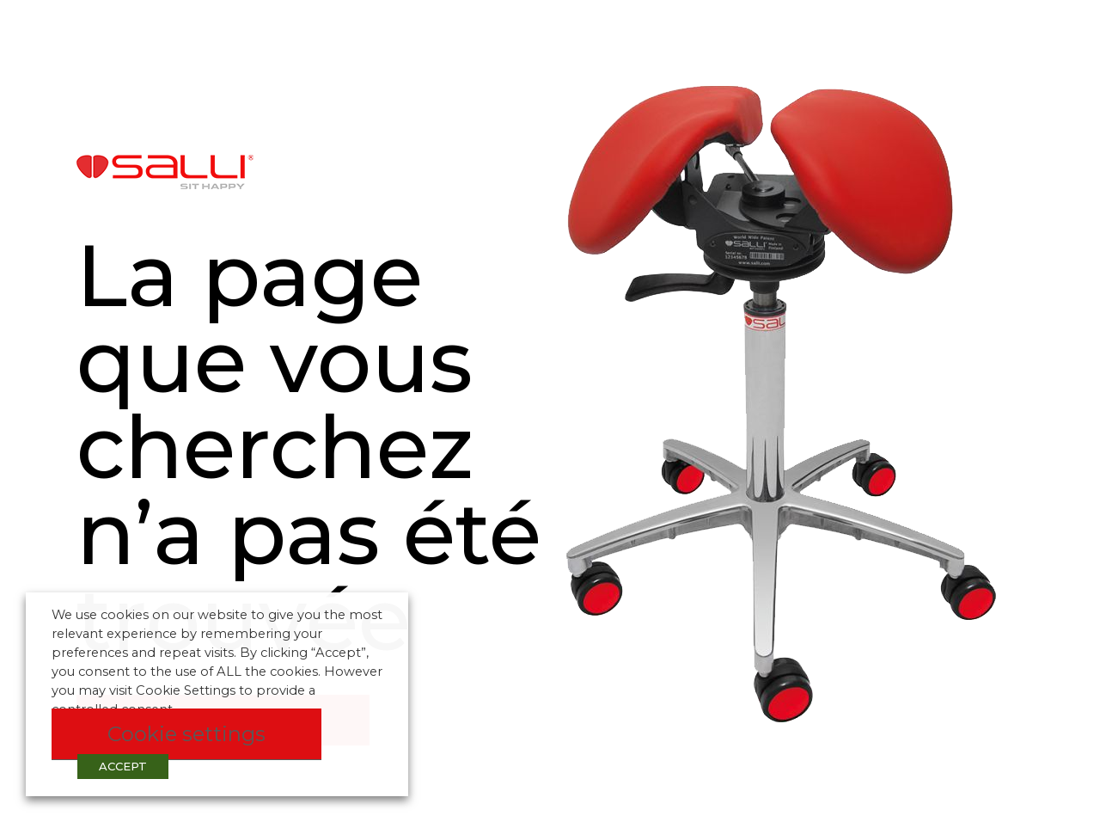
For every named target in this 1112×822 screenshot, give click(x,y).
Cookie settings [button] (186, 733)
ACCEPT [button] (123, 766)
